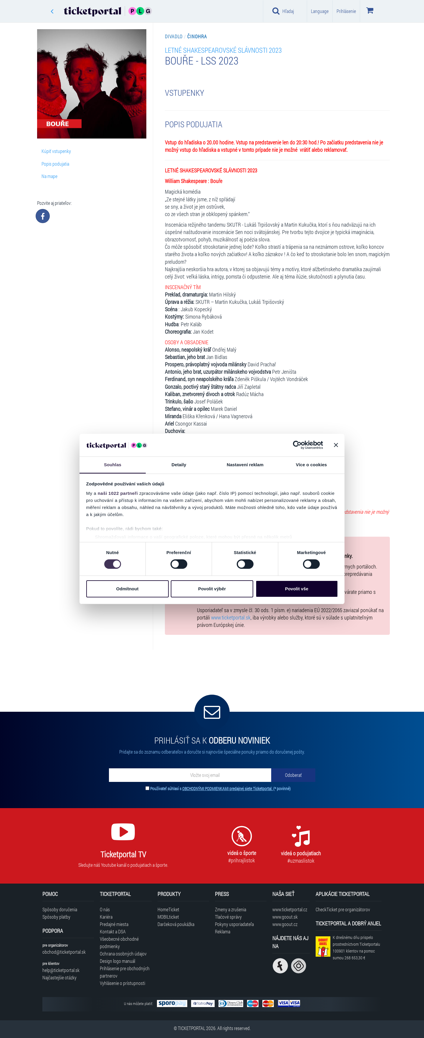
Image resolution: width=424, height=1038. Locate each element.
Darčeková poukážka (176, 924)
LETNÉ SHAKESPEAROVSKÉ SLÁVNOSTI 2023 (223, 50)
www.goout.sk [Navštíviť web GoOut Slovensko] (285, 917)
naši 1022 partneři (118, 493)
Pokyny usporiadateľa (234, 924)
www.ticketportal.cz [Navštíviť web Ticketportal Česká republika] (289, 909)
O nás (105, 909)
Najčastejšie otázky (59, 977)
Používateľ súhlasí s (220, 788)
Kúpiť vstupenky (56, 151)
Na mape (49, 176)
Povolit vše (296, 588)
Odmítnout (127, 588)
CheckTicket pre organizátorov (343, 909)
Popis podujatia (55, 164)
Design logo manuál (117, 961)
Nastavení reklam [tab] (245, 464)
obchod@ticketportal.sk (64, 952)
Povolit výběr (212, 588)
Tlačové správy (228, 917)
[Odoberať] (293, 775)
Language (320, 11)
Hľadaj (283, 11)
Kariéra (106, 917)
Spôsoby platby (56, 917)
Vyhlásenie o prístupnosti (122, 983)
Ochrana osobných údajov (123, 953)
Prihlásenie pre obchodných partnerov (125, 972)
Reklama (222, 931)
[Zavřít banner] (336, 445)
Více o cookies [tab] (311, 464)
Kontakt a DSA (113, 931)
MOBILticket (168, 917)
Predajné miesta (114, 924)
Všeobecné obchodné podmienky (119, 942)
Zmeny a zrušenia (230, 909)
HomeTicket (168, 909)
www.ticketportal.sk (231, 617)
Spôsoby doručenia (59, 909)
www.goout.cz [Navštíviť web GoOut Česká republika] (284, 924)
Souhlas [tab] (112, 464)
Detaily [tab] (179, 464)
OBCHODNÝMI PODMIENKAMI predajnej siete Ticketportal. (227, 788)
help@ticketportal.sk (61, 970)
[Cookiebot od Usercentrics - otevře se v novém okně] (297, 445)
